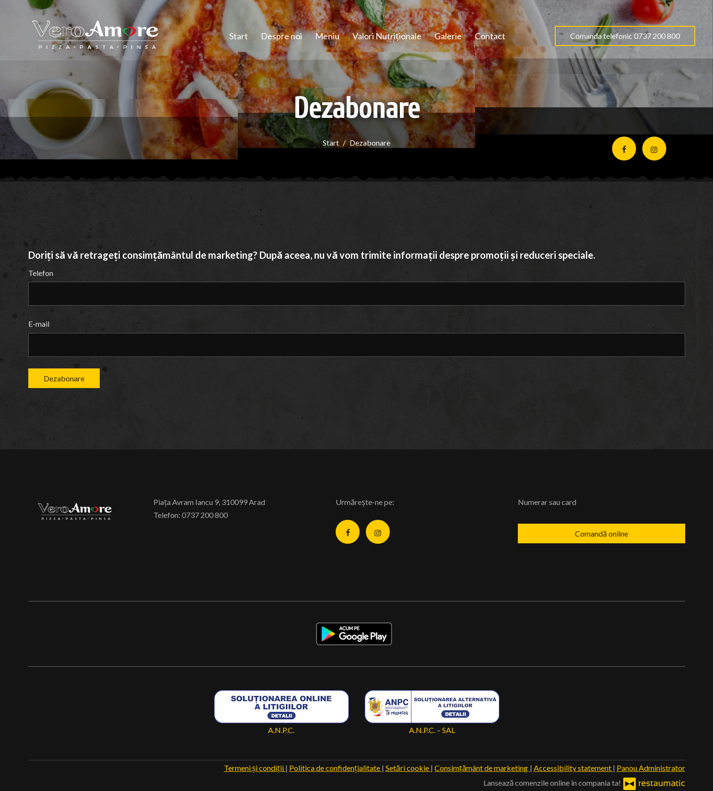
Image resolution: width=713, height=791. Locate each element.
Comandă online (601, 533)
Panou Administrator (651, 767)
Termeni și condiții (254, 767)
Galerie (448, 36)
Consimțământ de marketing (482, 767)
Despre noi (281, 36)
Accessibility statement (573, 767)
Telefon (40, 272)
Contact (490, 36)
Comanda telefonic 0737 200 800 (625, 35)
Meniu (327, 36)
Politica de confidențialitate (335, 767)
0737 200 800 (205, 514)
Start (238, 36)
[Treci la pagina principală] (97, 36)
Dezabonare (64, 378)
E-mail (38, 323)
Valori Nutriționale (386, 36)
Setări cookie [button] (408, 767)
